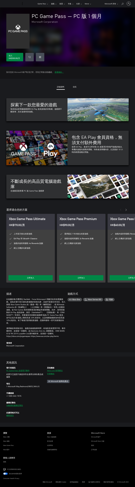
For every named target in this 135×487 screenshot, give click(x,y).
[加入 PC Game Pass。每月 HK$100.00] (14, 57)
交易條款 (50, 373)
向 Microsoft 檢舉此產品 (58, 381)
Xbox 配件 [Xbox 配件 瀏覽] (6, 449)
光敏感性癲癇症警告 (14, 405)
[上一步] (120, 210)
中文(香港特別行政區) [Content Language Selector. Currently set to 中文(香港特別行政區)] (14, 469)
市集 (69, 4)
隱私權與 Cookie (61, 482)
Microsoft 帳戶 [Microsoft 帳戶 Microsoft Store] (95, 437)
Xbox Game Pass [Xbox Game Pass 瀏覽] (8, 445)
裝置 (61, 4)
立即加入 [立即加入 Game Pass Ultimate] (30, 277)
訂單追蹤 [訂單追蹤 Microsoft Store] (94, 449)
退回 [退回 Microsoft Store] (92, 445)
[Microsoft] (12, 3)
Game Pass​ (42, 4)
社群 (78, 4)
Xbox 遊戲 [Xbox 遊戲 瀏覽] (6, 441)
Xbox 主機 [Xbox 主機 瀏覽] (6, 437)
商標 (83, 482)
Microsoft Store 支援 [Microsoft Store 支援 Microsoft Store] (97, 441)
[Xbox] (30, 3)
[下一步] (126, 210)
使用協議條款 (74, 482)
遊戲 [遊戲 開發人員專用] (4, 462)
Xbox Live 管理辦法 (55, 370)
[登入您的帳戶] (129, 3)
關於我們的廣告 (109, 482)
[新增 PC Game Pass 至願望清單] (29, 57)
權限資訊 (10, 415)
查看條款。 (59, 72)
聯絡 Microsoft (47, 482)
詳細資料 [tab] (60, 87)
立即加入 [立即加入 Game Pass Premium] (81, 277)
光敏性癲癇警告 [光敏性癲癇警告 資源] (52, 449)
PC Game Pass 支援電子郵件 (18, 370)
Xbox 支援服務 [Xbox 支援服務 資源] (51, 437)
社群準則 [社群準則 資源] (50, 445)
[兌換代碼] (40, 57)
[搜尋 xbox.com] (122, 3)
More (87, 4)
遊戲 (52, 4)
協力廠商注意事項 (94, 482)
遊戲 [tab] (74, 87)
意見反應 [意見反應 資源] (50, 441)
